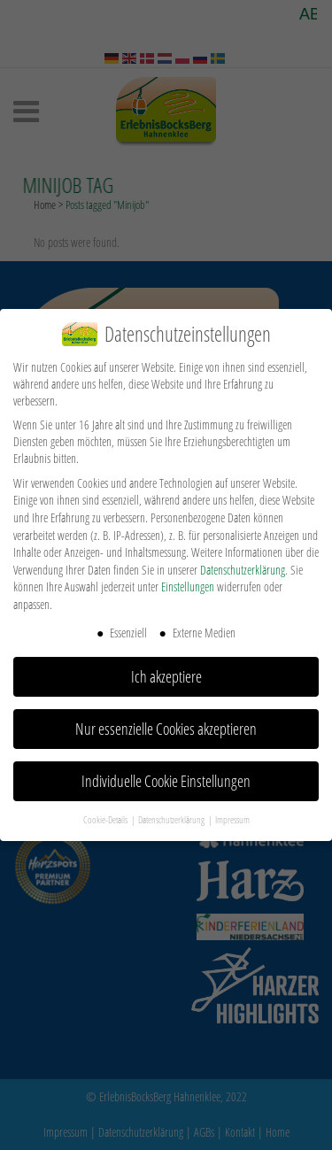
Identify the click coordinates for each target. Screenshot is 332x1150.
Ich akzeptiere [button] (166, 676)
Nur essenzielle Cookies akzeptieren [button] (166, 728)
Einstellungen (187, 586)
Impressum (232, 819)
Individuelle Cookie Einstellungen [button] (166, 780)
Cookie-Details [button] (106, 819)
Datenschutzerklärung (242, 569)
